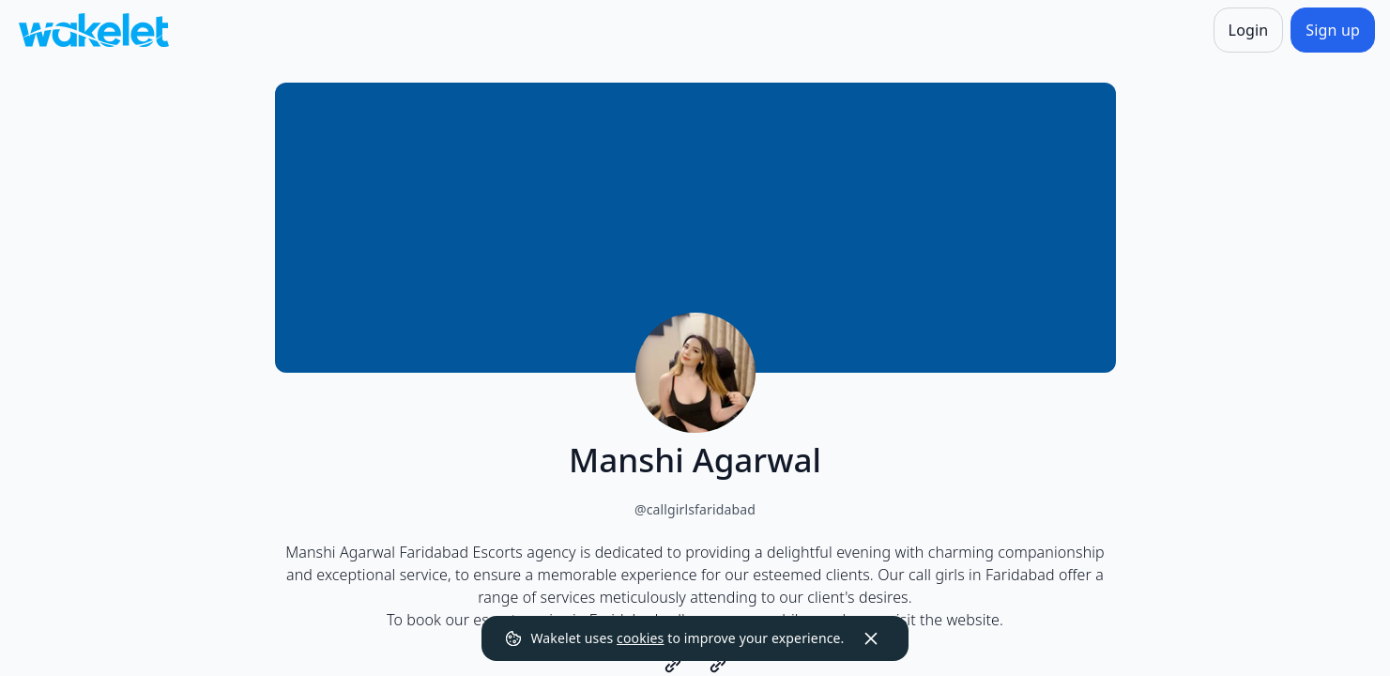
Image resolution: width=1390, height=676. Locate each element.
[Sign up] (1333, 30)
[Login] (1249, 30)
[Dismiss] (871, 638)
